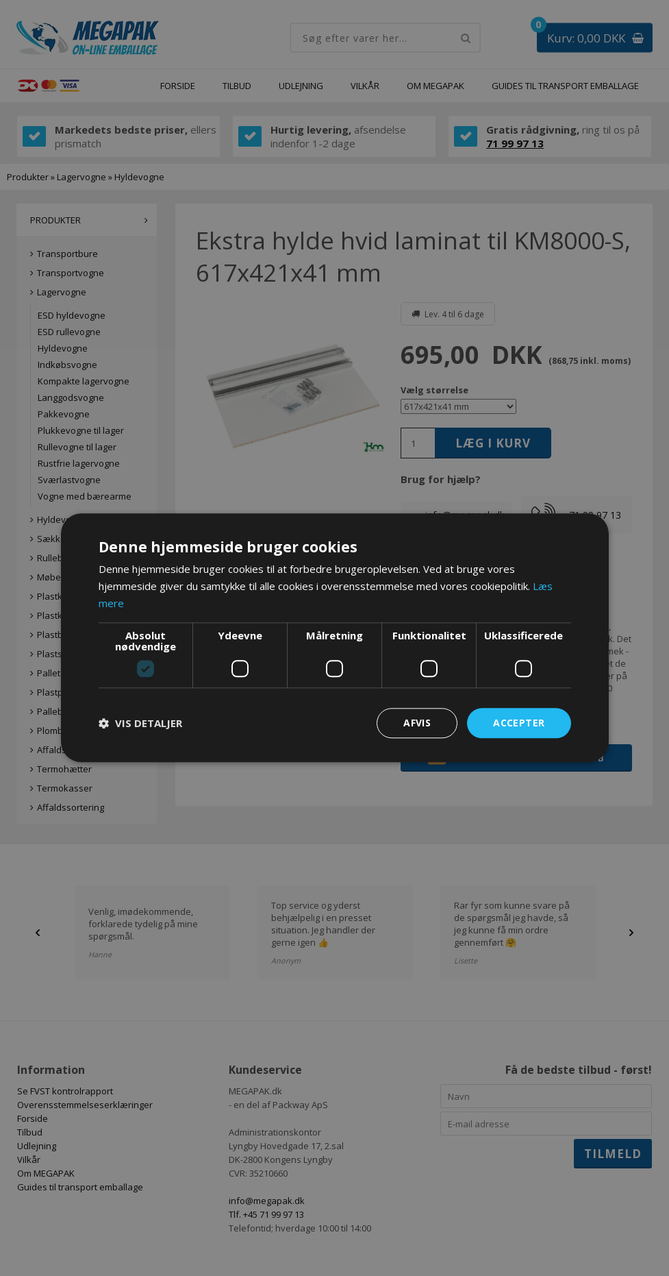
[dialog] (334, 638)
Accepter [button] (518, 722)
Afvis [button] (417, 722)
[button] (140, 723)
